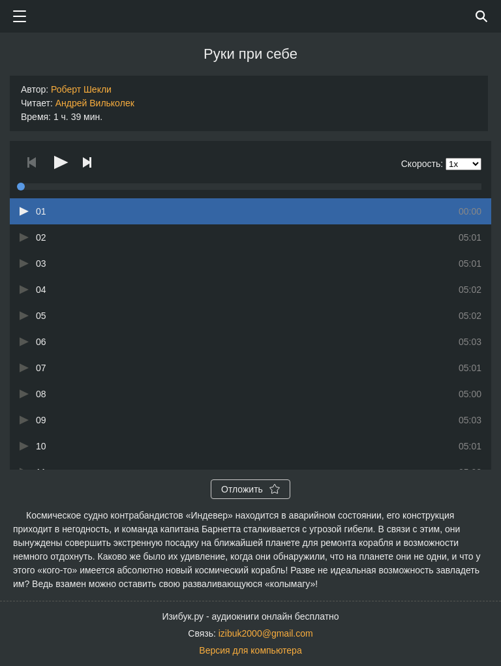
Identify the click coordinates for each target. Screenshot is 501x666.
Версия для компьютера (250, 650)
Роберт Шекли (81, 89)
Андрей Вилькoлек (94, 103)
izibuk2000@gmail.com (266, 633)
